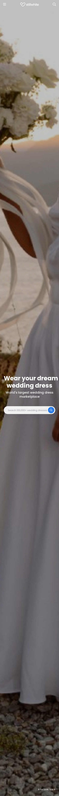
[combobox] (29, 410)
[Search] (54, 4)
